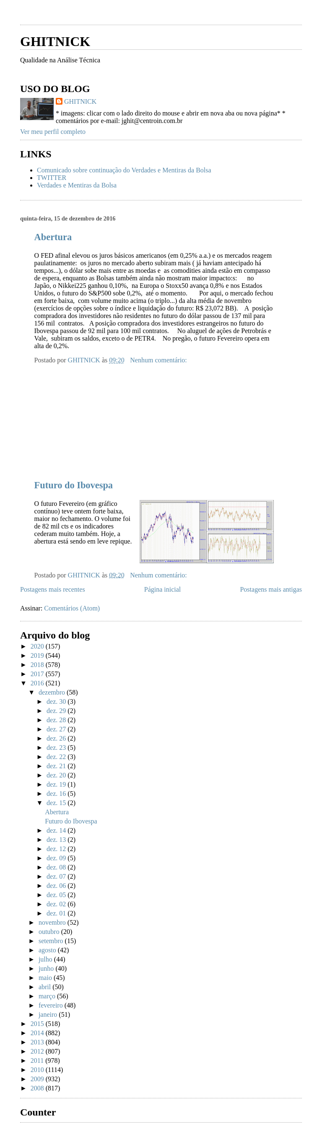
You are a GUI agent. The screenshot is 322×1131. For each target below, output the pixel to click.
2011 (38, 1060)
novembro (53, 922)
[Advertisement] (118, 16)
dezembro (53, 692)
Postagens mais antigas (271, 589)
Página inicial (162, 589)
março (48, 996)
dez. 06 (57, 885)
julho (46, 959)
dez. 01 (57, 913)
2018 (38, 664)
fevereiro (52, 1005)
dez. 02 (57, 904)
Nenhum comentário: (159, 360)
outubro (50, 931)
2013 (38, 1042)
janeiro (49, 1014)
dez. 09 (57, 858)
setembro (52, 940)
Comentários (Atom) (72, 608)
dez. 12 (57, 848)
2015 (38, 1023)
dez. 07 (57, 876)
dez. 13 (57, 839)
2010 (38, 1069)
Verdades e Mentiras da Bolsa (77, 185)
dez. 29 (57, 710)
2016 (38, 683)
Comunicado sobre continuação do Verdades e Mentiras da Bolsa (124, 170)
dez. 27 (57, 729)
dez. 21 (57, 765)
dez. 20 (57, 775)
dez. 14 (57, 830)
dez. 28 (57, 719)
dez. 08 (57, 867)
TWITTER (51, 177)
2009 (38, 1078)
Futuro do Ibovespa (73, 485)
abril (45, 986)
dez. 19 (57, 784)
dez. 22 (57, 756)
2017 (38, 673)
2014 (38, 1032)
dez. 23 (57, 747)
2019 (38, 655)
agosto (48, 950)
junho (47, 968)
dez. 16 (57, 793)
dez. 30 (57, 701)
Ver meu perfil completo (53, 131)
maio (46, 977)
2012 (38, 1051)
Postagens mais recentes (52, 589)
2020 (38, 646)
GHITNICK (55, 41)
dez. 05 (57, 894)
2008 (38, 1088)
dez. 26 (57, 738)
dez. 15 (57, 802)
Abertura (53, 237)
